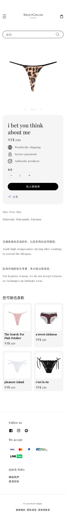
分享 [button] (13, 196)
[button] (4, 16)
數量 (10, 169)
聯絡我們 (14, 477)
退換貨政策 (44, 509)
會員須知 (14, 481)
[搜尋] (57, 34)
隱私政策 (32, 509)
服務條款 (21, 509)
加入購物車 (33, 186)
